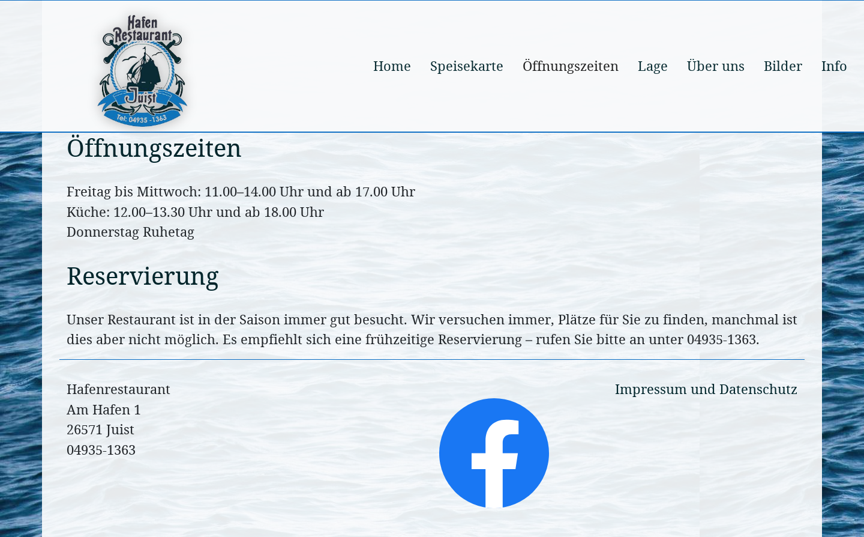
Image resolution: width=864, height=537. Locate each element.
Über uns (716, 65)
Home (392, 65)
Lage (653, 65)
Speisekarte (466, 65)
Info (834, 65)
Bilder (783, 65)
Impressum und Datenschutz (706, 389)
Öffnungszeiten (571, 65)
